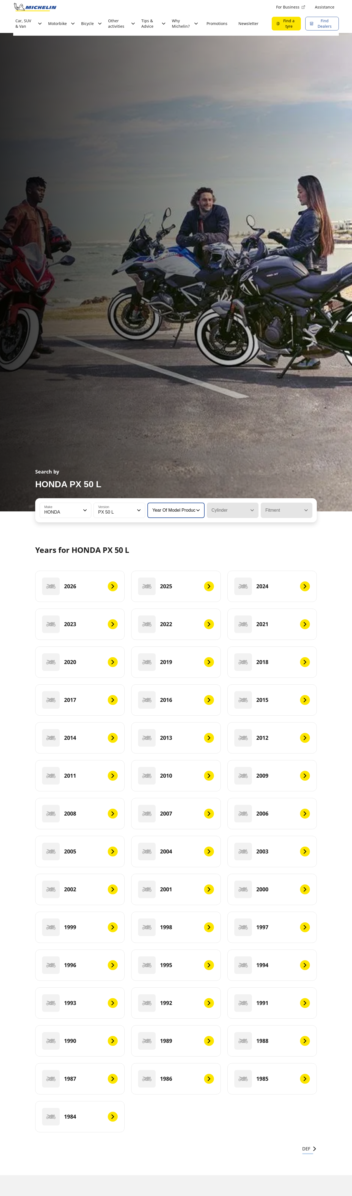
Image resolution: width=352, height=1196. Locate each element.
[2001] (176, 889)
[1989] (176, 1041)
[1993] (80, 1003)
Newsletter (248, 23)
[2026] (80, 586)
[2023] (80, 624)
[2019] (176, 662)
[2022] (176, 624)
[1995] (176, 965)
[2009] (272, 775)
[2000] (272, 889)
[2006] (272, 813)
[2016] (176, 700)
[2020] (80, 662)
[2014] (80, 738)
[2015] (272, 700)
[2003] (272, 851)
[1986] (176, 1078)
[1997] (272, 927)
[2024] (272, 586)
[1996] (80, 965)
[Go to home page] (35, 7)
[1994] (272, 965)
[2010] (176, 775)
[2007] (176, 813)
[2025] (176, 586)
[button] (84, 510)
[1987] (80, 1078)
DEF (309, 1149)
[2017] (80, 700)
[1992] (176, 1003)
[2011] (80, 775)
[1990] (80, 1041)
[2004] (176, 851)
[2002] (80, 889)
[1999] (80, 927)
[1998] (176, 927)
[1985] (272, 1078)
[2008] (80, 813)
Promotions (217, 23)
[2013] (176, 738)
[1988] (272, 1041)
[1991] (272, 1003)
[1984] (80, 1116)
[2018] (272, 662)
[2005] (80, 851)
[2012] (272, 738)
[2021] (272, 624)
